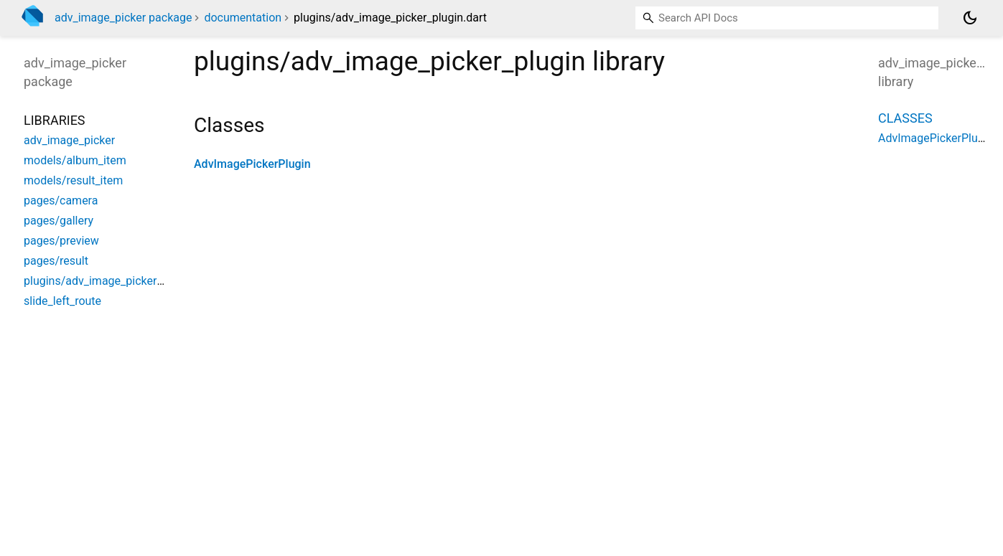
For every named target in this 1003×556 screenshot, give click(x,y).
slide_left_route (62, 301)
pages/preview (61, 241)
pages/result (56, 261)
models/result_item (73, 180)
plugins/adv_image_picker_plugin (108, 281)
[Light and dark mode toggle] (969, 17)
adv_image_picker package (123, 17)
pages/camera (61, 200)
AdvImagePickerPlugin (252, 164)
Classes (905, 118)
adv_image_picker (69, 140)
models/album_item (75, 160)
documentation (242, 17)
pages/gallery (58, 220)
